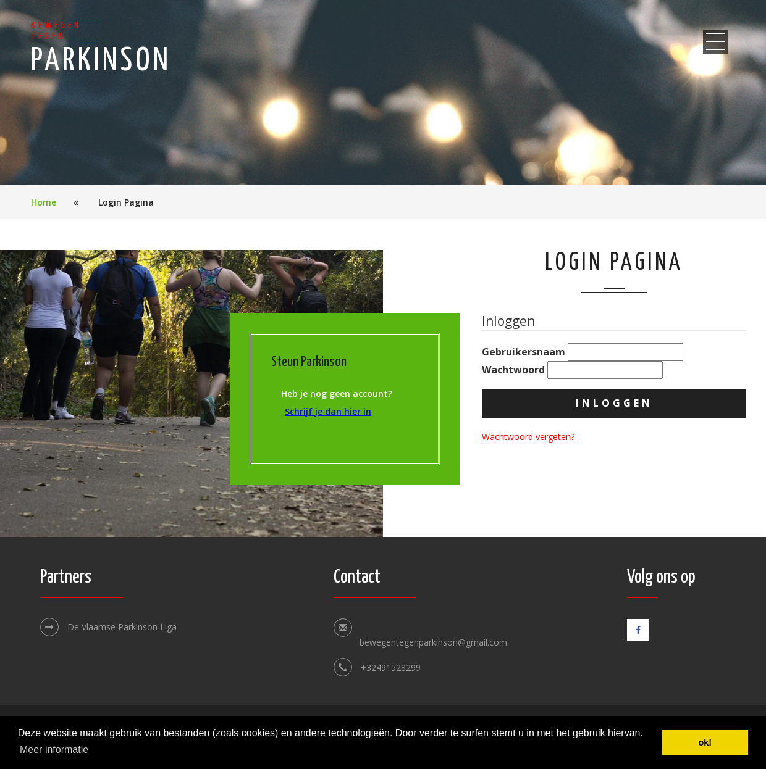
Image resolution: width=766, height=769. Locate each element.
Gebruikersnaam (582, 352)
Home (43, 202)
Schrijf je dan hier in (328, 411)
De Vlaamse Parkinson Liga (108, 627)
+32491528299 (391, 667)
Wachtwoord (572, 370)
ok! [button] (705, 742)
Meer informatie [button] (54, 749)
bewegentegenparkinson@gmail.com (433, 642)
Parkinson (101, 48)
